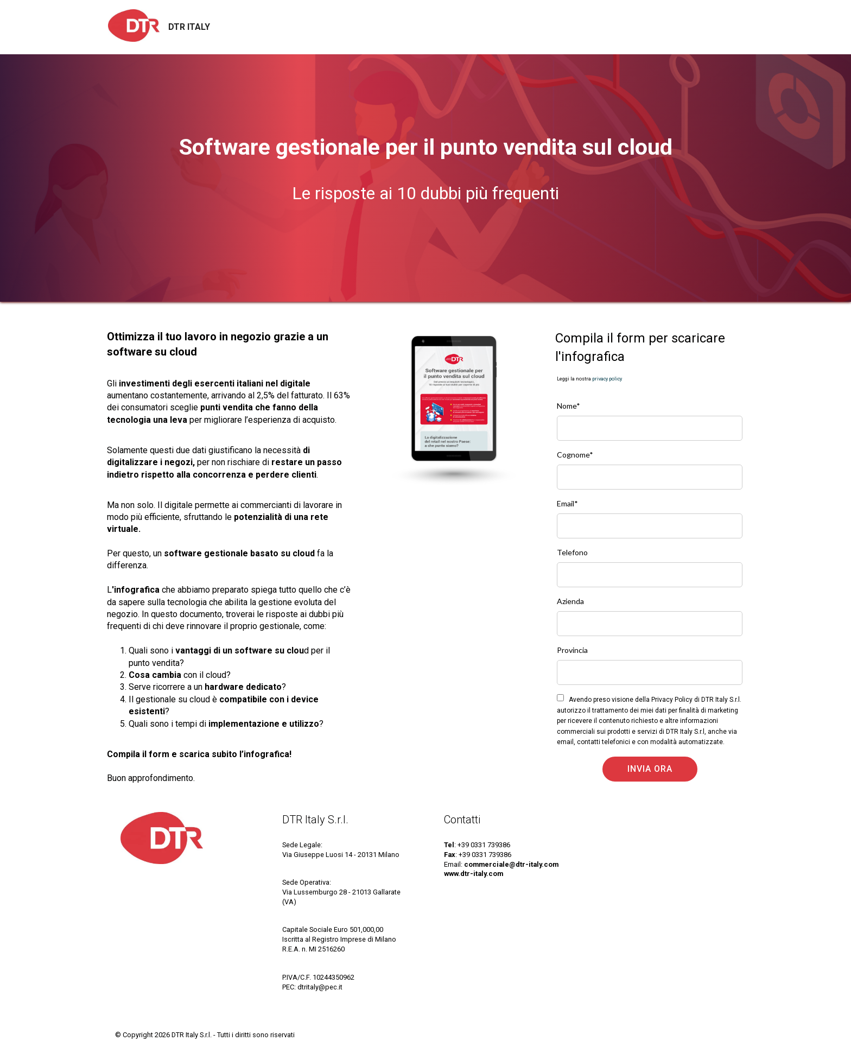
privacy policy (607, 379)
